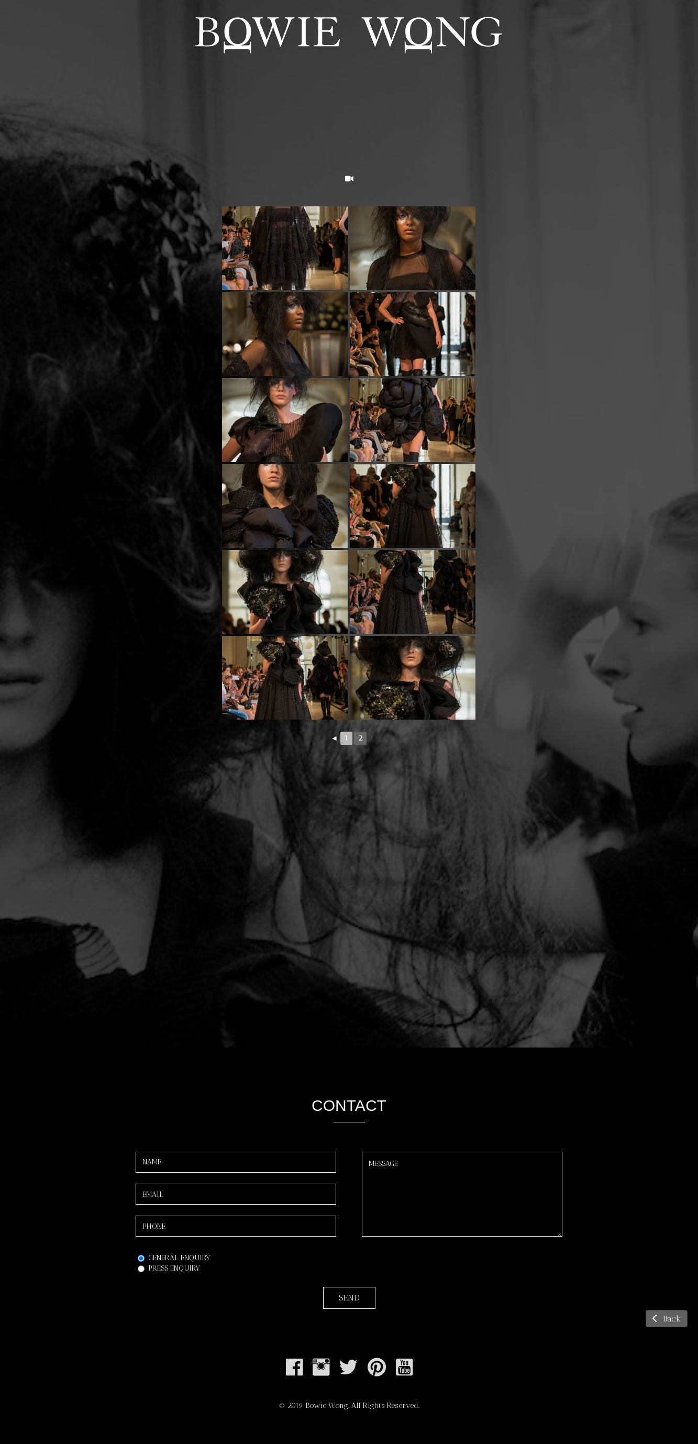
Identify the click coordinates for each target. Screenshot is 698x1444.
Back (666, 1319)
